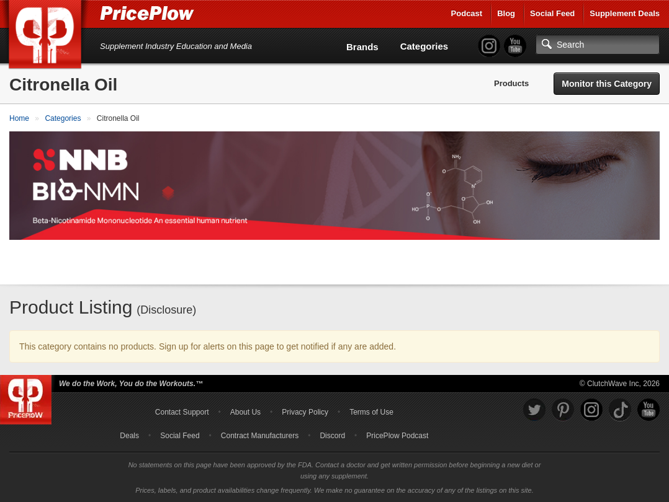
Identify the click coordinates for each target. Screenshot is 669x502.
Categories (424, 46)
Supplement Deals (625, 13)
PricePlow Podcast (397, 435)
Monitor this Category (607, 84)
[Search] (598, 45)
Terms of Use (371, 412)
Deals (129, 435)
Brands (362, 47)
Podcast (467, 13)
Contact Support (182, 412)
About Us (245, 412)
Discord (332, 435)
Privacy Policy (305, 412)
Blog (506, 13)
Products (511, 83)
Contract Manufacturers (260, 435)
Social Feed (552, 13)
